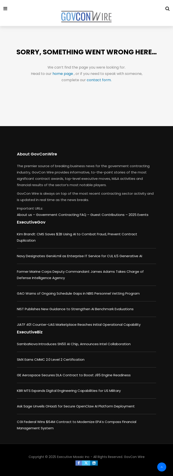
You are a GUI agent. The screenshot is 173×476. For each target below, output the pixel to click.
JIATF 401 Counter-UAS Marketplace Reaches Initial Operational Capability (79, 324)
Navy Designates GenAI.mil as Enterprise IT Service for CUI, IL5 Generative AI (79, 256)
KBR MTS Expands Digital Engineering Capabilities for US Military (69, 390)
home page (63, 73)
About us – (26, 214)
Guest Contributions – (109, 214)
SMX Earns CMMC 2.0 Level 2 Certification (50, 359)
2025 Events (138, 214)
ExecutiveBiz (30, 332)
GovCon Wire (134, 457)
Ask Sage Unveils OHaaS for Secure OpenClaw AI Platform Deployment (76, 406)
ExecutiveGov (31, 222)
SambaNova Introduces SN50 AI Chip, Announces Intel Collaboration (74, 344)
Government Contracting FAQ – (63, 214)
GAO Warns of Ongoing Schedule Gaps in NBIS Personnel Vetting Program (78, 293)
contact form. (99, 80)
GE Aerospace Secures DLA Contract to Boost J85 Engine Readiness (74, 375)
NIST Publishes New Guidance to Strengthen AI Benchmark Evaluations (75, 309)
